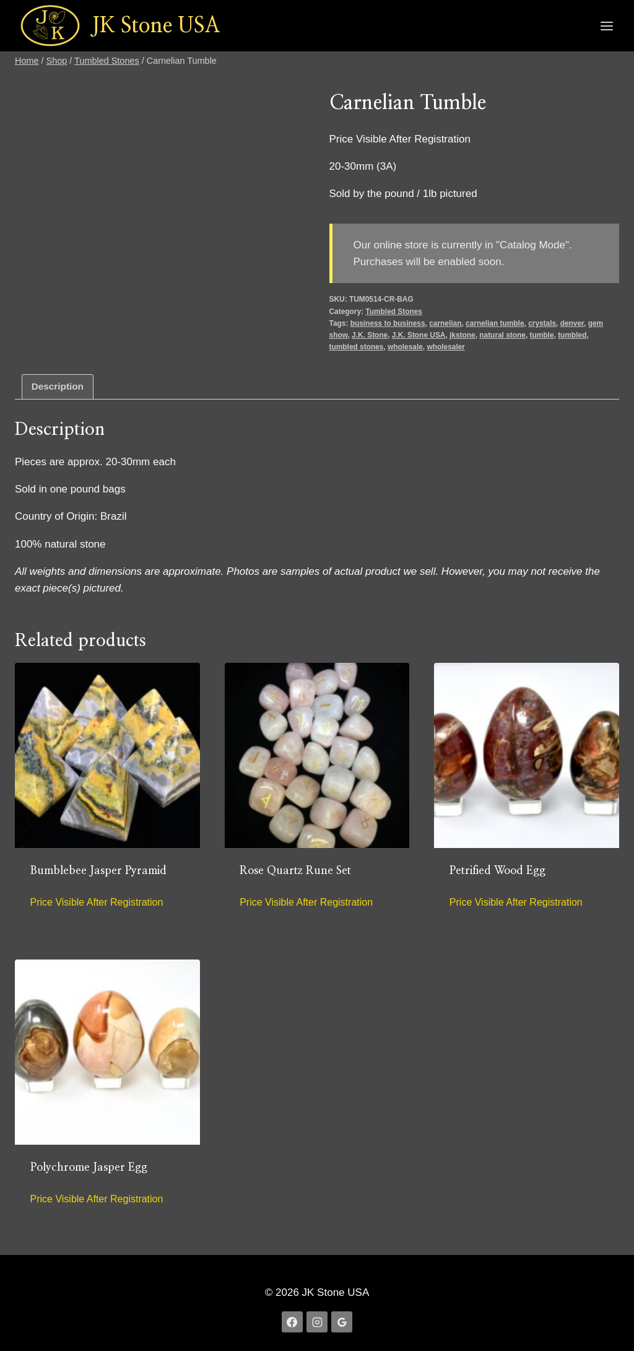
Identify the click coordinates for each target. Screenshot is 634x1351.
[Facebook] (292, 1321)
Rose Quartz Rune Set (295, 871)
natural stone (502, 335)
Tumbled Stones (393, 311)
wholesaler (445, 347)
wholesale (405, 347)
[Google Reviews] (341, 1321)
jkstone (462, 335)
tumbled (572, 335)
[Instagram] (317, 1321)
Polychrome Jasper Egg (88, 1167)
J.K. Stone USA (419, 335)
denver (572, 323)
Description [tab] (58, 386)
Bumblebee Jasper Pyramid (98, 871)
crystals (542, 323)
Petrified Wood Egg (497, 871)
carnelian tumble (495, 323)
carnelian (445, 323)
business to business (387, 323)
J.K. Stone (370, 335)
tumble (542, 335)
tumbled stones (356, 347)
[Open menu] (606, 26)
